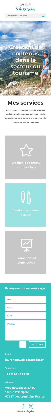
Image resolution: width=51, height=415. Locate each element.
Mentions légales (25, 411)
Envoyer (37, 344)
